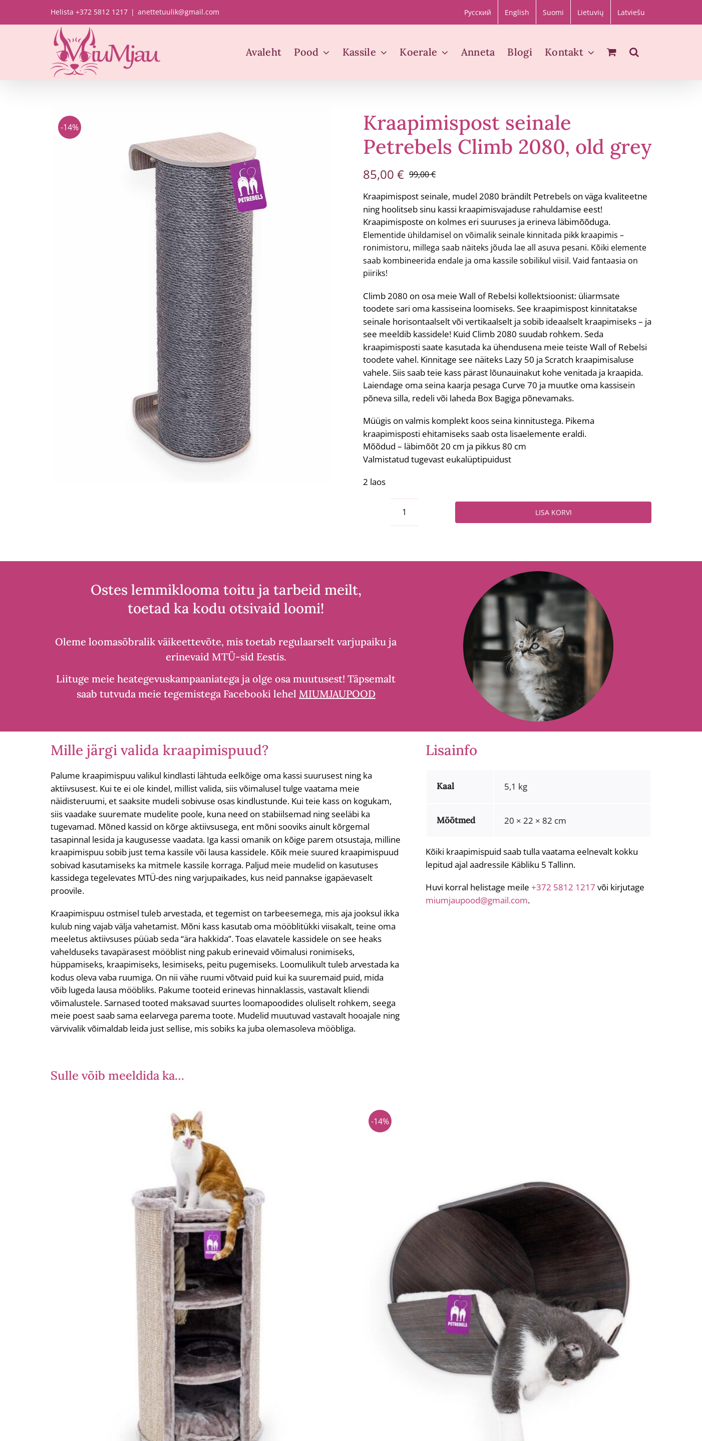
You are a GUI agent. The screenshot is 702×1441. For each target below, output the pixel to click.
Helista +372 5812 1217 (89, 12)
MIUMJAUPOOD (337, 693)
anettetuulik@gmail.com (178, 12)
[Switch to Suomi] (553, 12)
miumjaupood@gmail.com (477, 900)
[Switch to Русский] (478, 12)
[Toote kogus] (404, 512)
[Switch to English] (517, 12)
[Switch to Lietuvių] (590, 12)
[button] (634, 52)
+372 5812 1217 (563, 887)
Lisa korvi (553, 512)
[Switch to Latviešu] (631, 12)
